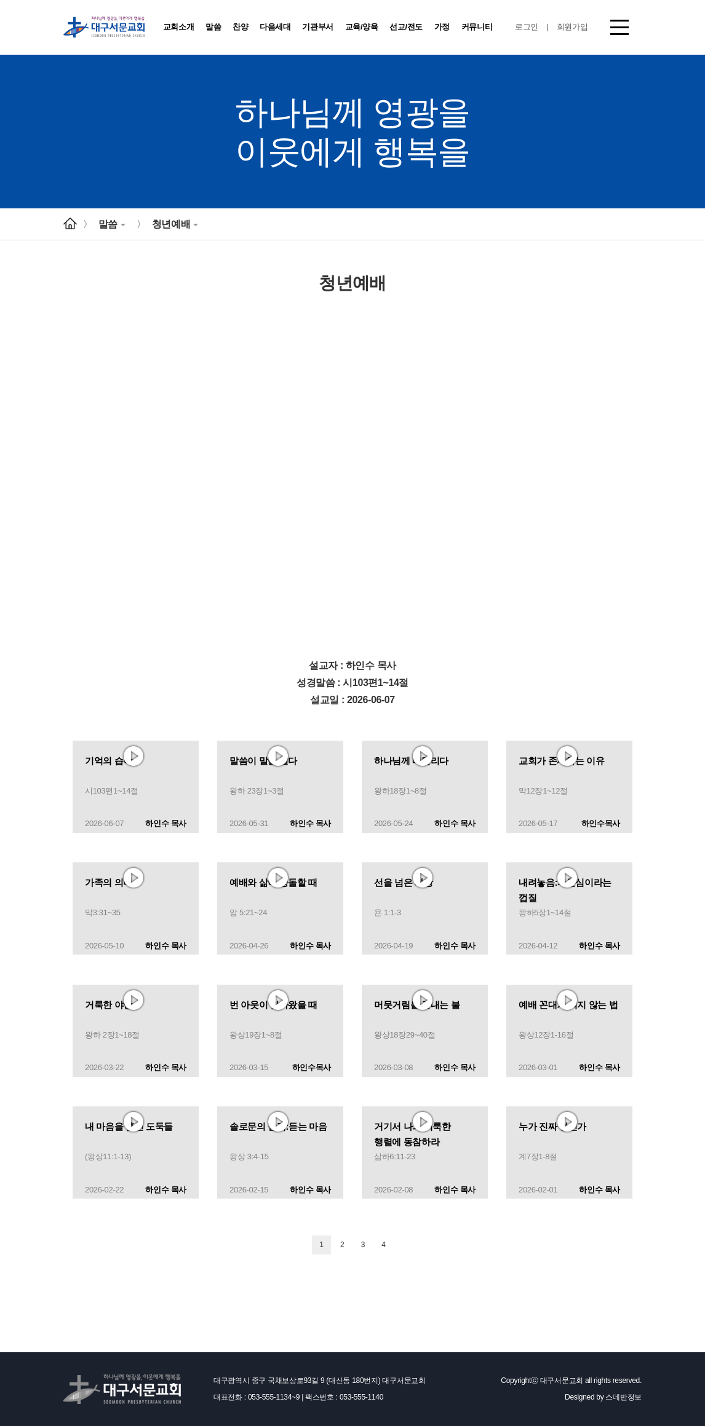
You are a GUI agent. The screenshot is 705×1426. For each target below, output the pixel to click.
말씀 (213, 26)
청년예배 (175, 224)
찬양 (240, 26)
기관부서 (317, 26)
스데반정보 (623, 1397)
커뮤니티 (477, 26)
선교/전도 (406, 26)
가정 (442, 26)
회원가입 (572, 26)
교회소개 (178, 26)
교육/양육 (361, 26)
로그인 (526, 26)
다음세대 (275, 26)
